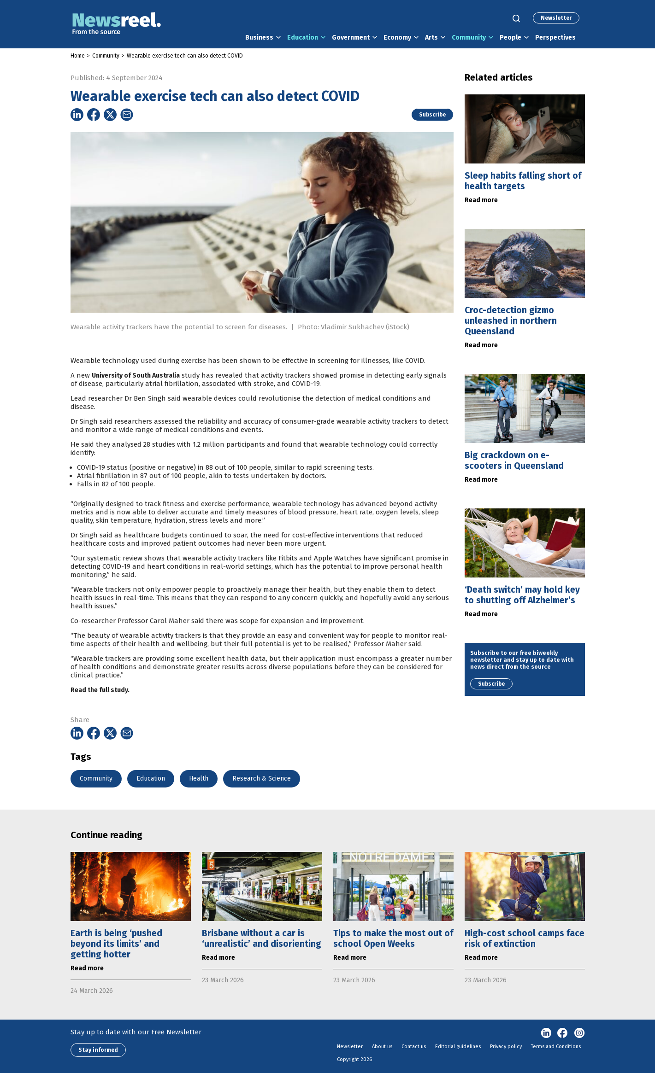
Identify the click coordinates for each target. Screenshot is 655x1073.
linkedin (546, 1033)
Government (351, 37)
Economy (397, 37)
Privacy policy (506, 1047)
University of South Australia (136, 393)
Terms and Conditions (556, 1047)
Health (198, 778)
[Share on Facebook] (93, 114)
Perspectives (555, 37)
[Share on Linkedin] (77, 114)
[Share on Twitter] (110, 114)
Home (78, 55)
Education (302, 37)
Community (469, 37)
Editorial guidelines (458, 1047)
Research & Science (261, 778)
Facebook (562, 1033)
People (510, 37)
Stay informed (98, 1050)
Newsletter (556, 18)
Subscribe (432, 114)
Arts (431, 37)
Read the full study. (100, 707)
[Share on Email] (126, 114)
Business (259, 37)
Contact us (413, 1047)
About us (382, 1047)
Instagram (579, 1033)
